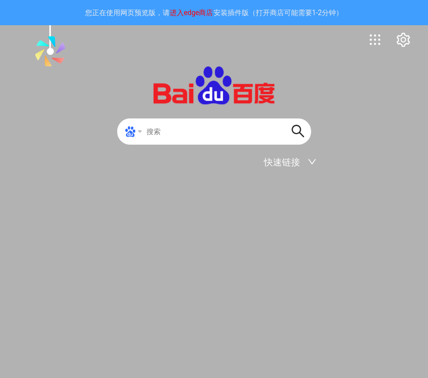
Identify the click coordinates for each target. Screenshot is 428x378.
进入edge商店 (191, 13)
